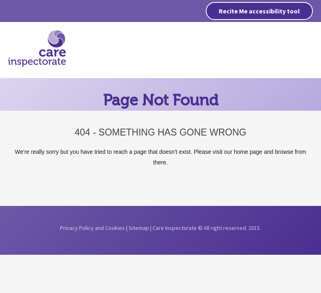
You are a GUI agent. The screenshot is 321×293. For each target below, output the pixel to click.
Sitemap (139, 228)
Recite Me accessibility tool (259, 11)
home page (248, 152)
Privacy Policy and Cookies (92, 228)
